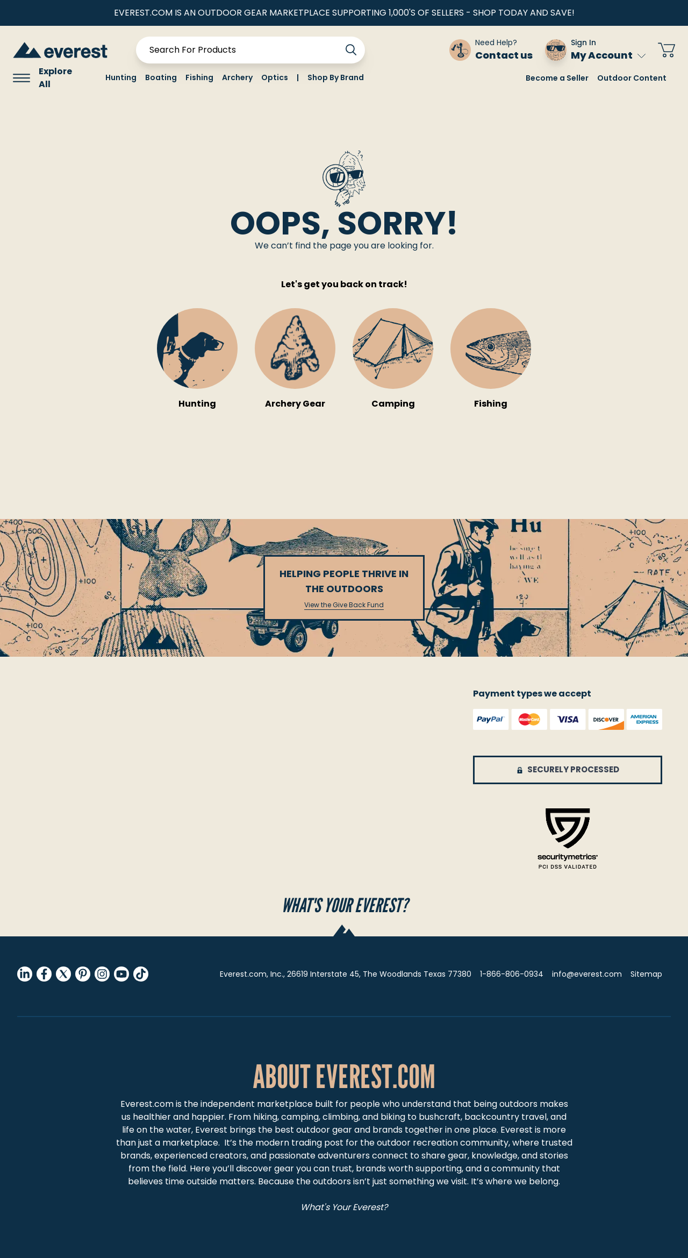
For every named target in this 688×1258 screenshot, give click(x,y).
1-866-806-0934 (511, 974)
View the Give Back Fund (344, 605)
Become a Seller (557, 78)
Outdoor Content (631, 78)
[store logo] (60, 50)
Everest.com (147, 1104)
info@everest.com (587, 974)
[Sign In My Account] (595, 50)
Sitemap (646, 974)
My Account (608, 55)
